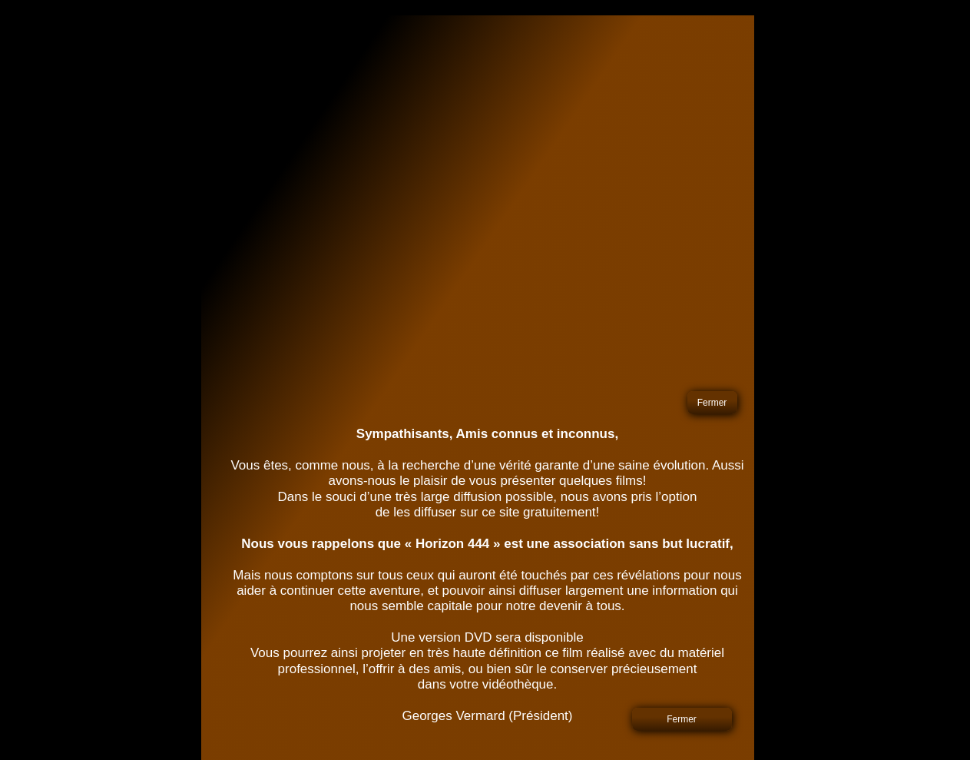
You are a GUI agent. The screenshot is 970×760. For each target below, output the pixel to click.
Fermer (712, 402)
